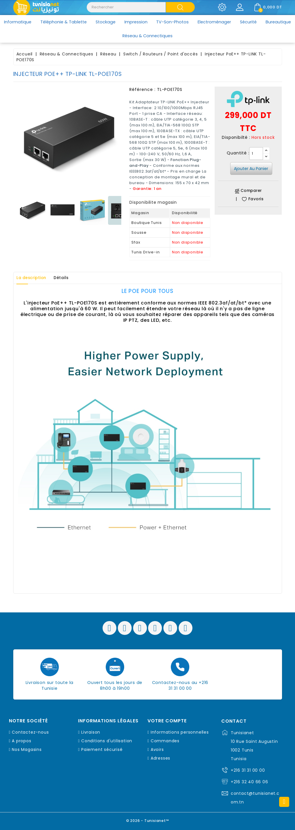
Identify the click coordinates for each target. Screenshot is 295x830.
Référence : (142, 89)
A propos (21, 741)
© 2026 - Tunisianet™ (147, 819)
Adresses (160, 758)
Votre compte (167, 721)
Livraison (90, 732)
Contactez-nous (30, 732)
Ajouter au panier (251, 168)
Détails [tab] (69, 278)
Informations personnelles (180, 732)
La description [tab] (34, 278)
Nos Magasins (27, 749)
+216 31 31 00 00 (248, 770)
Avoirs (157, 749)
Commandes (165, 741)
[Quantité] (256, 153)
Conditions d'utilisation (106, 741)
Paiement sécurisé (102, 749)
